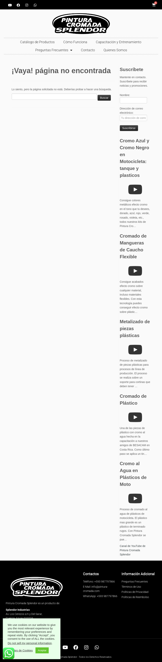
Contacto (88, 50)
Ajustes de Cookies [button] (21, 650)
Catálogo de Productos (37, 42)
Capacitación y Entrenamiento (118, 42)
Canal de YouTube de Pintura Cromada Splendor (133, 550)
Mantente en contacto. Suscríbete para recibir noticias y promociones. (134, 81)
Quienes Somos (115, 50)
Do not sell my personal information (30, 643)
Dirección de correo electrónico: (133, 114)
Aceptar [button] (42, 650)
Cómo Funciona (75, 42)
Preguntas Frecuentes (53, 50)
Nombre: (133, 98)
